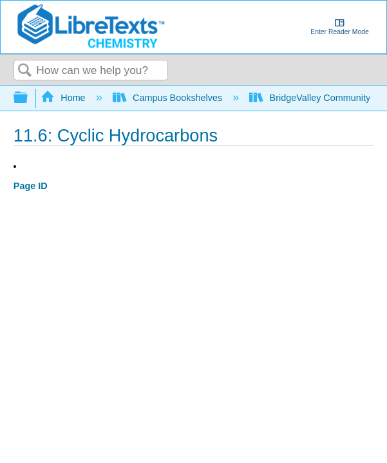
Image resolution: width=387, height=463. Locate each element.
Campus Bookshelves (169, 98)
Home (64, 98)
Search (25, 71)
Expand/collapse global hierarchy (29, 98)
